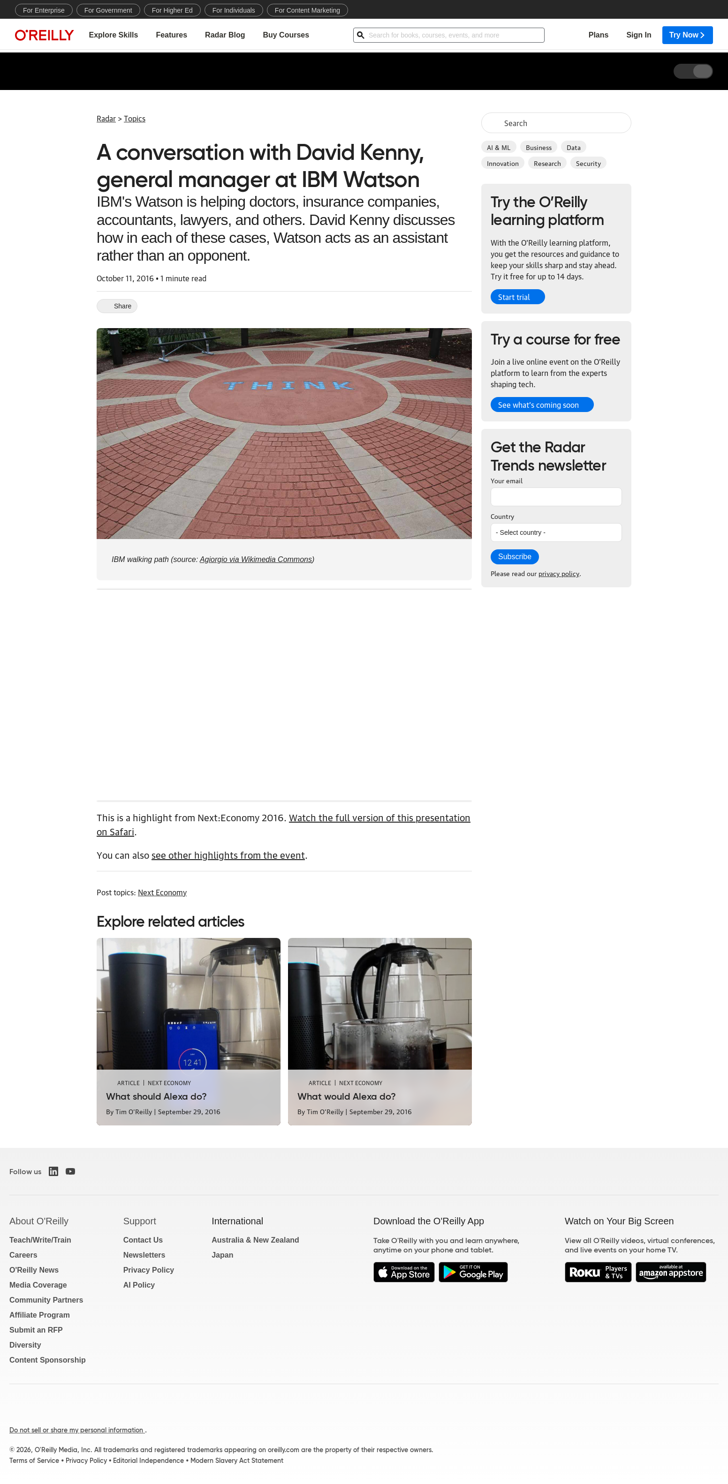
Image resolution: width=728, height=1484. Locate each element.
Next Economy (162, 892)
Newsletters (144, 1255)
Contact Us (143, 1240)
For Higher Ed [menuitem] (172, 10)
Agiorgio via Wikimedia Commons (256, 559)
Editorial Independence (148, 1460)
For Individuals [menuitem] (233, 10)
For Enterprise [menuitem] (44, 10)
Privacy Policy (148, 1270)
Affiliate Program (39, 1315)
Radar (106, 118)
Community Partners (46, 1300)
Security (588, 162)
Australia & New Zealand (255, 1240)
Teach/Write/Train (40, 1240)
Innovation (503, 162)
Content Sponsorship (47, 1360)
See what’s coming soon (538, 404)
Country (502, 515)
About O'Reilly (38, 1221)
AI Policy (139, 1285)
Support (139, 1221)
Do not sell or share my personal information (77, 1430)
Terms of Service (34, 1460)
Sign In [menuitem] (638, 35)
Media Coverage (38, 1285)
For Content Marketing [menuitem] (307, 10)
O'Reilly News (34, 1270)
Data (574, 146)
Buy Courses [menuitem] (286, 35)
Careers (23, 1255)
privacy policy (558, 572)
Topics (134, 118)
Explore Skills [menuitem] (113, 35)
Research (547, 162)
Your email (507, 480)
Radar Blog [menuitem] (225, 35)
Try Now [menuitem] (687, 35)
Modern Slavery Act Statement (236, 1460)
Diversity (25, 1345)
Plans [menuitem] (599, 35)
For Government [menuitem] (108, 10)
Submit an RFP (36, 1330)
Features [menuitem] (171, 35)
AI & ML (499, 146)
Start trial (514, 297)
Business (539, 146)
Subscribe (514, 557)
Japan (222, 1255)
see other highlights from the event (228, 854)
